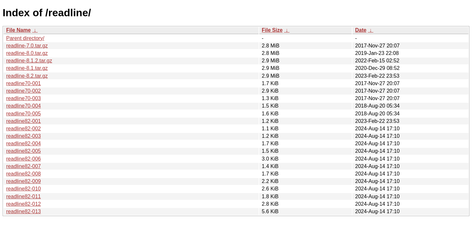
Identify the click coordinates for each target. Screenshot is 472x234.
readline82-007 (23, 166)
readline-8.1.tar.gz (27, 68)
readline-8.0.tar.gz (27, 53)
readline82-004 (23, 143)
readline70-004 (23, 106)
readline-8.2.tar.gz (27, 76)
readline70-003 (23, 98)
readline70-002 (23, 91)
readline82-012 (23, 204)
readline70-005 (23, 113)
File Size (272, 30)
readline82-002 (23, 128)
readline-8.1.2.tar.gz (29, 60)
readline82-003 (23, 136)
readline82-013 (23, 211)
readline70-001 (23, 83)
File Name (18, 30)
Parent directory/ (25, 38)
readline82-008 (23, 173)
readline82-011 (23, 196)
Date (360, 30)
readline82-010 (23, 188)
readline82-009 (23, 181)
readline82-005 (23, 151)
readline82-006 (23, 159)
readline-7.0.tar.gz (27, 45)
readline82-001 (23, 121)
